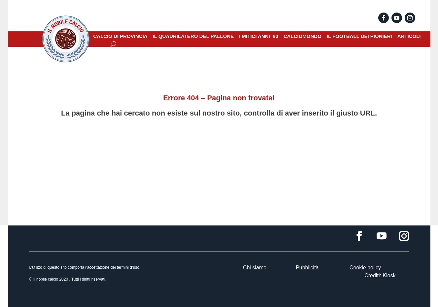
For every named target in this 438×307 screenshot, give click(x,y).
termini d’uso (128, 267)
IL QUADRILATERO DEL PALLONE (193, 36)
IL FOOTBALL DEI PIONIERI (359, 36)
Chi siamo (254, 267)
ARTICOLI (409, 36)
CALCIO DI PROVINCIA (120, 36)
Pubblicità (307, 267)
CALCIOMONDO (302, 36)
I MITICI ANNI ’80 (258, 36)
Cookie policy (365, 267)
